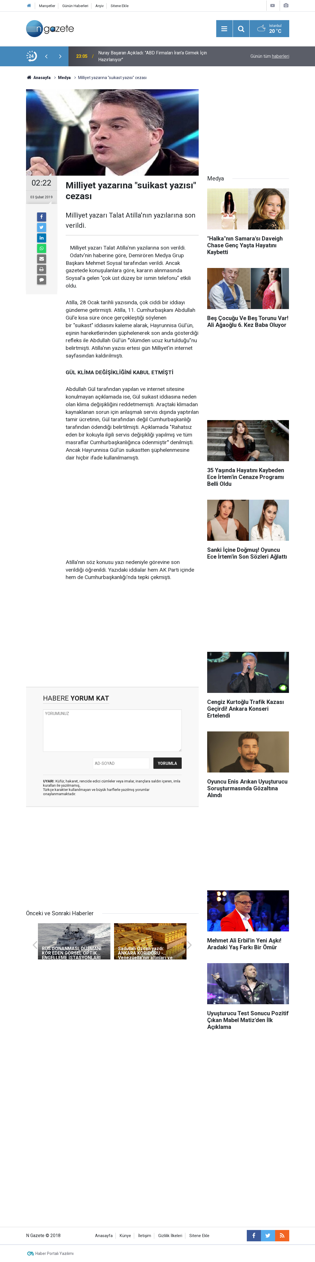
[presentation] (46, 56)
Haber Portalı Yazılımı (54, 1253)
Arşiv (99, 6)
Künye (125, 1235)
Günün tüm (269, 56)
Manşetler (47, 6)
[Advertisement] (132, 510)
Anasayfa (104, 1235)
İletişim (144, 1235)
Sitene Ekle (119, 6)
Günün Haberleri (75, 6)
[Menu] (224, 29)
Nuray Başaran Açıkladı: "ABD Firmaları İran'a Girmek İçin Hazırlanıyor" (152, 56)
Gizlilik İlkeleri (170, 1235)
